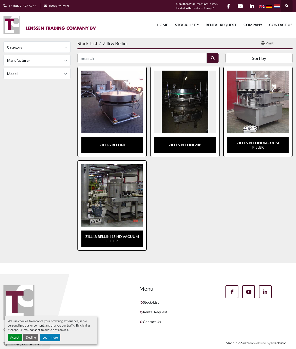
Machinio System (239, 343)
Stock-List (185, 24)
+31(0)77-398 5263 (22, 6)
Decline (31, 337)
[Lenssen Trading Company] (18, 302)
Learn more (50, 337)
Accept (14, 337)
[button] (187, 25)
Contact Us (281, 24)
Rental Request (221, 24)
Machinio (278, 343)
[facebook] (228, 6)
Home (162, 24)
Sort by (259, 58)
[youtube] (240, 6)
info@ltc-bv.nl (59, 6)
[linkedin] (252, 6)
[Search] (142, 58)
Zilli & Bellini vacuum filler (258, 144)
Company (253, 24)
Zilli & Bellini (112, 145)
